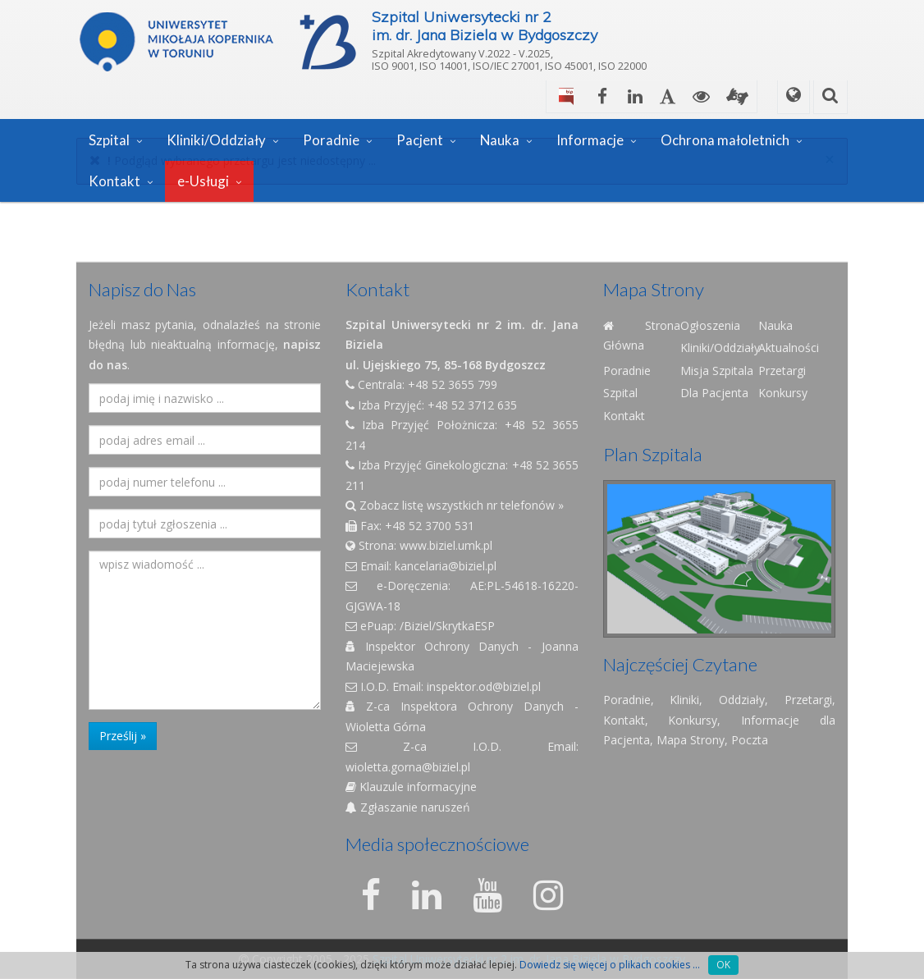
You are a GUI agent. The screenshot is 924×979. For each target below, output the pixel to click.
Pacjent (419, 140)
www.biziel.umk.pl (446, 545)
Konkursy (782, 392)
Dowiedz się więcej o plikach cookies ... (609, 965)
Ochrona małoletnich (725, 140)
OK (723, 965)
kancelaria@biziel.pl (445, 566)
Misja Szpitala (716, 370)
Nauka (499, 140)
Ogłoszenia (710, 325)
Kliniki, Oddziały (717, 699)
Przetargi (782, 370)
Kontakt (114, 181)
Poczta (749, 740)
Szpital (109, 140)
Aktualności (788, 347)
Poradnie (331, 140)
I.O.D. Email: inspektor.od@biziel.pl (443, 686)
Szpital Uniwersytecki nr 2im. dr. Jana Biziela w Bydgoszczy (484, 25)
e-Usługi (203, 181)
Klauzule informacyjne (411, 786)
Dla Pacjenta (714, 392)
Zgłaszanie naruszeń (407, 807)
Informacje (590, 140)
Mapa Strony (690, 740)
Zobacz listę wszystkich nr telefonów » (454, 505)
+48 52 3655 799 (452, 384)
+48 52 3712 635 (472, 405)
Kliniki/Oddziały (216, 140)
